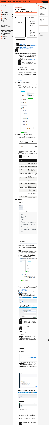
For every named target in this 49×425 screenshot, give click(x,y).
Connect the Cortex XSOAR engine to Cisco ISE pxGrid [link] (26, 47)
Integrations (4, 18)
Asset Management (3, 21)
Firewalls (41, 20)
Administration (5, 14)
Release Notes (5, 36)
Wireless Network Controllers (4, 25)
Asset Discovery (2, 20)
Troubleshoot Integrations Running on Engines (24, 80)
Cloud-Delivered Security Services (43, 34)
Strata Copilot (45, 1)
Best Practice (4, 38)
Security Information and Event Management (6, 26)
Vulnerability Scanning (3, 34)
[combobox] (6, 5)
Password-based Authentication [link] (23, 290)
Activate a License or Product (43, 8)
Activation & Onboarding (4, 10)
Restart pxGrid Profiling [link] (22, 44)
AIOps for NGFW (42, 19)
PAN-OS (41, 21)
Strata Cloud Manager (42, 7)
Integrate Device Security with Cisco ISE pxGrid (6, 29)
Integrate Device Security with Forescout (5, 33)
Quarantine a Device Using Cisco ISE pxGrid (6, 31)
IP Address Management (3, 24)
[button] (48, 340)
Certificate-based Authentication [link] (23, 289)
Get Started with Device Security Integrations (6, 19)
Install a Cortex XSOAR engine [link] (29, 39)
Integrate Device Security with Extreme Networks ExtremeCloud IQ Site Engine (5, 32)
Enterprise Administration (5, 16)
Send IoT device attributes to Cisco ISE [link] (25, 48)
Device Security (42, 33)
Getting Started (5, 12)
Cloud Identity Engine (42, 9)
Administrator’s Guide (33, 59)
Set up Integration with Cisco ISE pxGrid (6, 30)
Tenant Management (42, 14)
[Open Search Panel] (41, 1)
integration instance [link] (20, 292)
